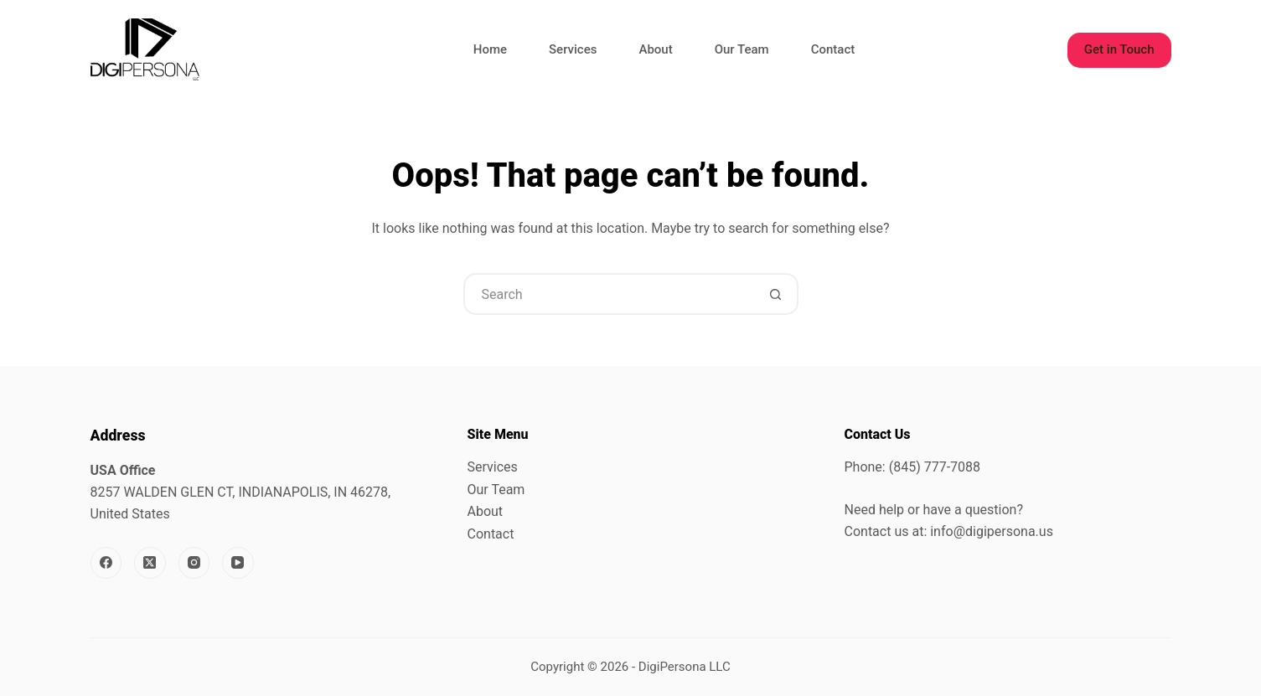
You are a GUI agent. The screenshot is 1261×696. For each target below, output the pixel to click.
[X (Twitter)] (150, 563)
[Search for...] (610, 294)
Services (573, 49)
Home (490, 49)
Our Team (742, 49)
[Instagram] (194, 563)
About (655, 49)
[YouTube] (238, 563)
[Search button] (776, 294)
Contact (833, 49)
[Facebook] (106, 563)
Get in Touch (1119, 49)
